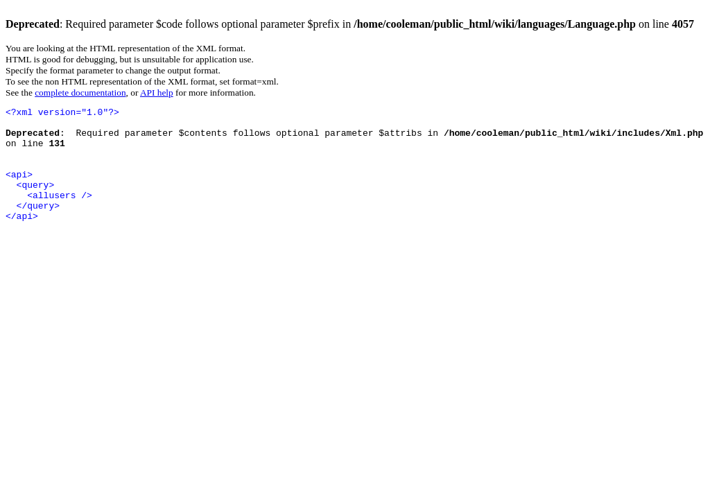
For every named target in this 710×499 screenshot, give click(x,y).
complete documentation (80, 92)
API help (156, 92)
